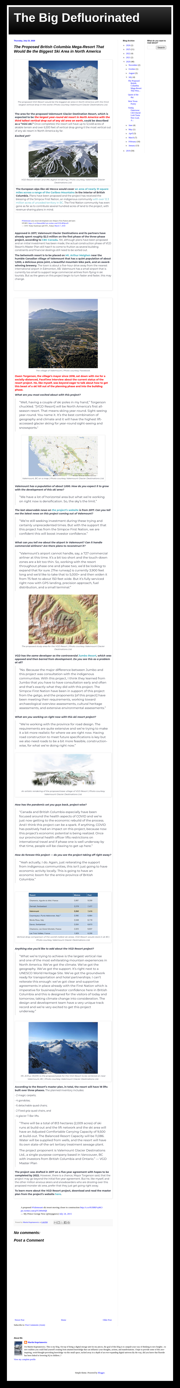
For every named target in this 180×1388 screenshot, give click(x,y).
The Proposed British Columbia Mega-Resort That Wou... (135, 86)
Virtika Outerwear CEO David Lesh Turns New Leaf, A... (134, 114)
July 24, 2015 (65, 1213)
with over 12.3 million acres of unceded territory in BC (62, 201)
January (132, 145)
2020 (128, 61)
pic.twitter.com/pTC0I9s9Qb (34, 1210)
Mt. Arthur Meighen (78, 255)
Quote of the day (133, 95)
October (132, 69)
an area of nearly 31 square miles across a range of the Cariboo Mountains (62, 190)
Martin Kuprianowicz (37, 1342)
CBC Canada (50, 239)
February (133, 141)
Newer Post (19, 1320)
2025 (128, 49)
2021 (128, 57)
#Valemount (26, 221)
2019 (128, 151)
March (131, 137)
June (131, 125)
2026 (128, 45)
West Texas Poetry (132, 102)
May (131, 129)
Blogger (101, 1373)
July (131, 77)
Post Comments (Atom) (35, 1325)
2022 (128, 53)
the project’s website (65, 510)
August (132, 73)
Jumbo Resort (87, 655)
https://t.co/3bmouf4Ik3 (37, 223)
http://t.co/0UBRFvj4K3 (91, 1207)
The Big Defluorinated (77, 17)
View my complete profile (25, 1359)
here (58, 1194)
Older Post (107, 1320)
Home (63, 1320)
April (131, 133)
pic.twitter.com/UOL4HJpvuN (57, 223)
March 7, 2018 (60, 226)
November (133, 65)
